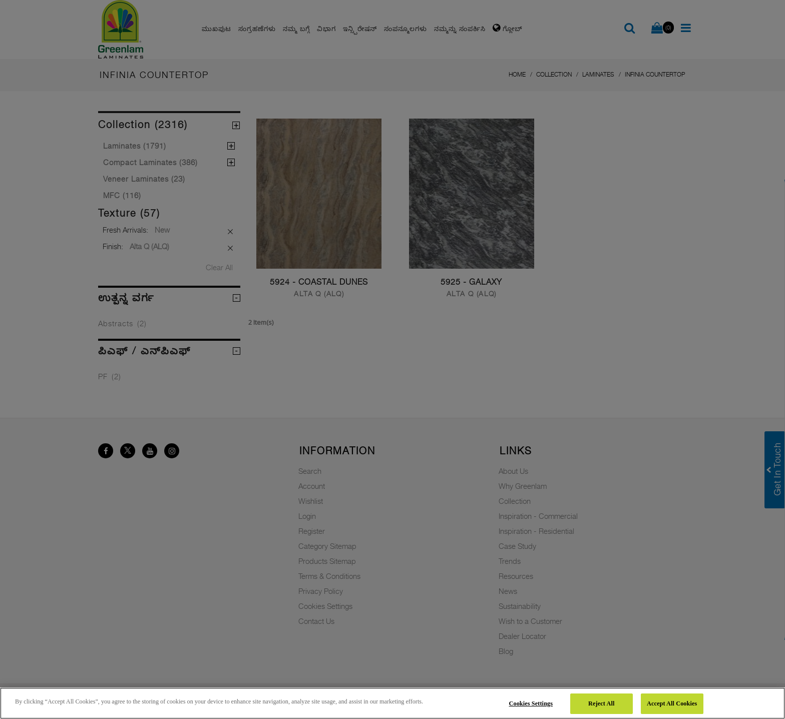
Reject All (601, 703)
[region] (392, 703)
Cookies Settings (531, 703)
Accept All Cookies (672, 703)
